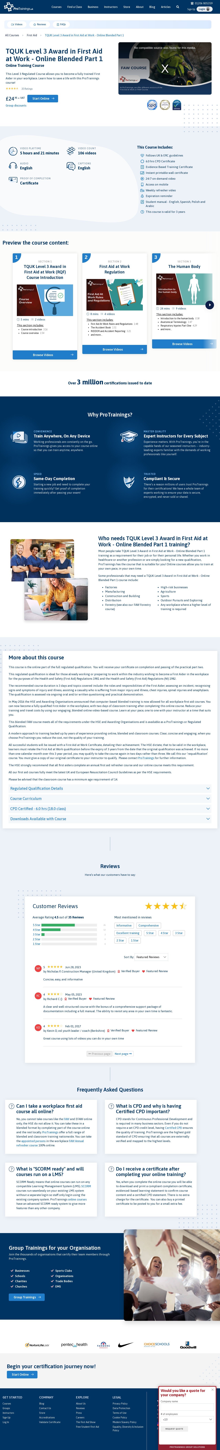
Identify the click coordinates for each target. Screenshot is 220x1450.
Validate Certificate (49, 1422)
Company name (169, 1401)
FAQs (61, 24)
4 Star (36, 929)
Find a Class (74, 6)
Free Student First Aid (87, 1426)
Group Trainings (25, 1297)
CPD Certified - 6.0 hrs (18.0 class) (38, 808)
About (140, 6)
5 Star (36, 925)
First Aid (32, 35)
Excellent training (128, 933)
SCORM (86, 1186)
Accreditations (47, 1417)
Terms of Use (119, 1412)
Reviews (39, 24)
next (209, 305)
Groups (6, 1408)
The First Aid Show (85, 1422)
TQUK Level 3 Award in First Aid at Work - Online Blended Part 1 (84, 35)
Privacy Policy (120, 1403)
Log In (6, 1422)
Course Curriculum (26, 798)
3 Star (36, 934)
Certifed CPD (173, 1127)
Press (79, 1412)
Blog (152, 6)
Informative (124, 925)
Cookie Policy (120, 1417)
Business (93, 6)
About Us (81, 1403)
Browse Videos (43, 355)
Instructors (111, 6)
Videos (16, 24)
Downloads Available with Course (38, 819)
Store (126, 6)
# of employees (169, 1414)
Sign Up (191, 9)
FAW (66, 1119)
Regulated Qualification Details (36, 788)
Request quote (175, 1429)
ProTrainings (146, 758)
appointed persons (33, 1141)
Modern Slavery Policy (124, 1422)
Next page (123, 1053)
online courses (77, 1199)
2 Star (36, 939)
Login (204, 9)
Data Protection (121, 1408)
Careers (80, 1417)
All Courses (12, 35)
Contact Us (45, 1408)
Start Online (41, 98)
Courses (57, 6)
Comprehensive (149, 925)
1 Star (36, 944)
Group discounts (16, 105)
